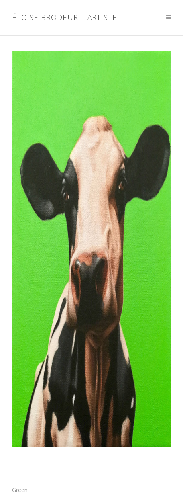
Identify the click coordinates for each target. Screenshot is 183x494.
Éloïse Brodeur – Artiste (64, 17)
